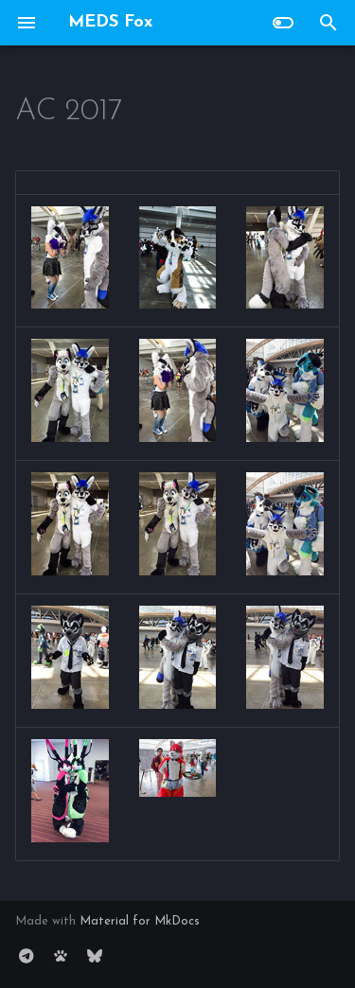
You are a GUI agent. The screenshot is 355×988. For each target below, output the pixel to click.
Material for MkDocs (140, 921)
